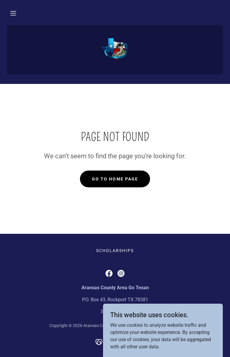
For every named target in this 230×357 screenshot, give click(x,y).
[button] (13, 13)
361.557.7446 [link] (115, 311)
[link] (115, 49)
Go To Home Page (115, 179)
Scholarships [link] (115, 250)
